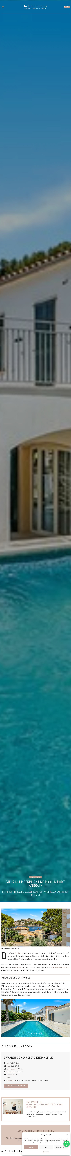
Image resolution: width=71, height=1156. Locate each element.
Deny (46, 1147)
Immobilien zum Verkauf (60, 967)
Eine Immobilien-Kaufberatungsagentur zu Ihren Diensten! (44, 1104)
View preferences (61, 1147)
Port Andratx (19, 953)
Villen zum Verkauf (35, 877)
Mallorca (18, 967)
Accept (31, 1147)
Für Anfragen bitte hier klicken (16, 1085)
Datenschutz (46, 1151)
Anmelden (66, 6)
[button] (67, 1135)
